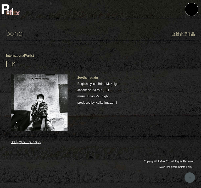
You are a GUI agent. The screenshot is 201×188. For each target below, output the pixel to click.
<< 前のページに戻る (26, 142)
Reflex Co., (164, 161)
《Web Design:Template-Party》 (176, 167)
